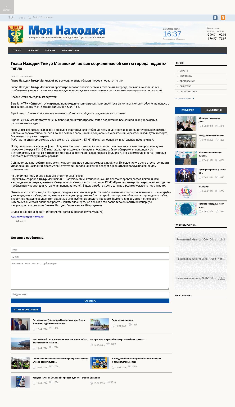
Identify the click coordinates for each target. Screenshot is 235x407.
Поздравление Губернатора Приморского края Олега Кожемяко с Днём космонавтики (59, 327)
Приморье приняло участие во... (212, 171)
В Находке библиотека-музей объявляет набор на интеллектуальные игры (136, 365)
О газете (17, 50)
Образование (187, 81)
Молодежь (186, 76)
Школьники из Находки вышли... (210, 154)
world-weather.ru (134, 32)
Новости (33, 50)
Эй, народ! (204, 187)
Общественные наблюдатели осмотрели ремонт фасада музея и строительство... (60, 365)
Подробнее (134, 35)
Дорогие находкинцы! (122, 325)
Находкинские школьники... (212, 135)
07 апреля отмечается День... (209, 120)
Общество (185, 86)
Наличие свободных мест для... (211, 205)
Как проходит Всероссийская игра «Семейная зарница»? (118, 344)
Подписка (50, 50)
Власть (184, 71)
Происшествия (188, 91)
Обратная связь (70, 50)
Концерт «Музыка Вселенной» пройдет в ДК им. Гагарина (61, 383)
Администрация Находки (27, 216)
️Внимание (95, 383)
